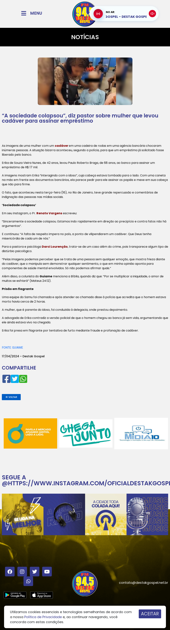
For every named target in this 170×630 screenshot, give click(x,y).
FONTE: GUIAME (12, 347)
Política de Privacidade (43, 617)
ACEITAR (150, 614)
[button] (11, 397)
